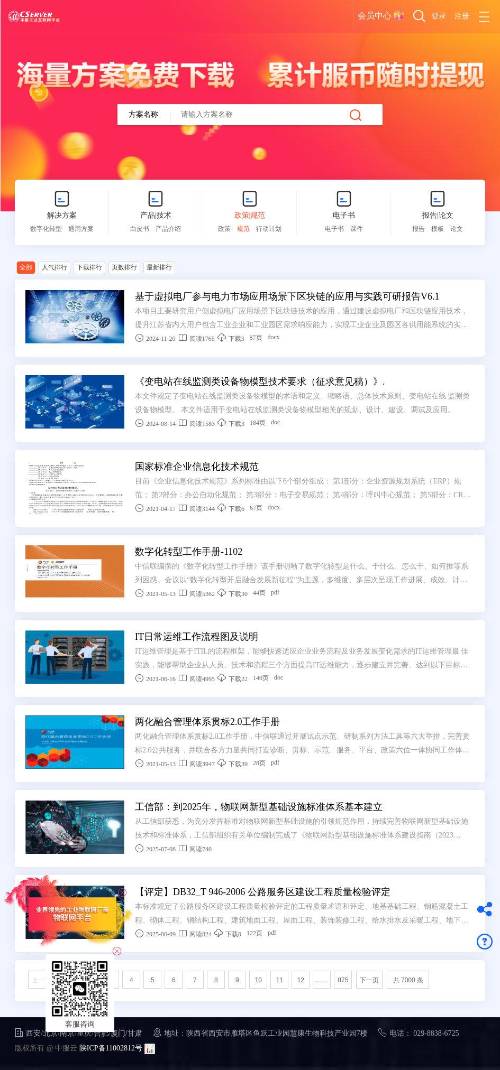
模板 (437, 228)
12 (300, 980)
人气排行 (54, 267)
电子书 (344, 215)
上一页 (41, 980)
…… (321, 980)
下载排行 (89, 267)
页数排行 (124, 267)
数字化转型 (46, 228)
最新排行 (159, 267)
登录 (438, 16)
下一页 (369, 980)
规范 (243, 228)
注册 (461, 16)
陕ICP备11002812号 (110, 1048)
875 (343, 980)
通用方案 (81, 228)
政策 (224, 228)
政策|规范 (250, 215)
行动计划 (268, 228)
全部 (26, 267)
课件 (356, 228)
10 (258, 980)
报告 (418, 228)
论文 (456, 228)
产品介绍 (168, 228)
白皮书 (139, 228)
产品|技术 (155, 215)
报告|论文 (437, 215)
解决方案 (62, 215)
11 (279, 980)
